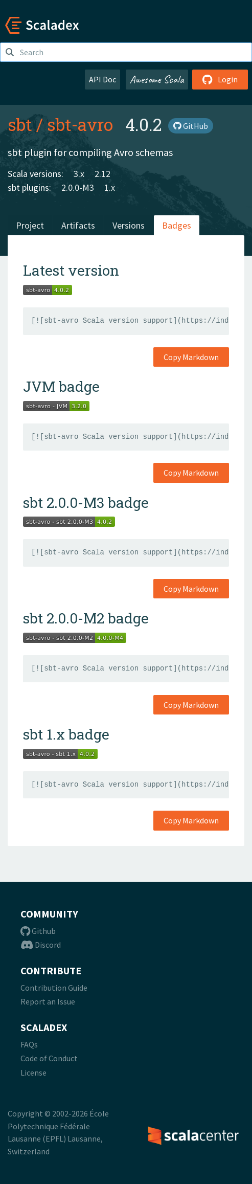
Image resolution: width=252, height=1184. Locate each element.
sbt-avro (80, 124)
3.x (79, 174)
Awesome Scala (157, 79)
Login (220, 79)
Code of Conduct (49, 1058)
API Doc (102, 79)
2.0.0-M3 (77, 187)
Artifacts (78, 225)
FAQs (29, 1044)
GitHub (190, 126)
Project (30, 225)
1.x (109, 187)
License (33, 1072)
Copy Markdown (191, 357)
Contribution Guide (53, 987)
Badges (176, 225)
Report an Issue (47, 1001)
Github (38, 931)
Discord (40, 945)
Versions (128, 225)
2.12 (102, 174)
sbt (20, 124)
